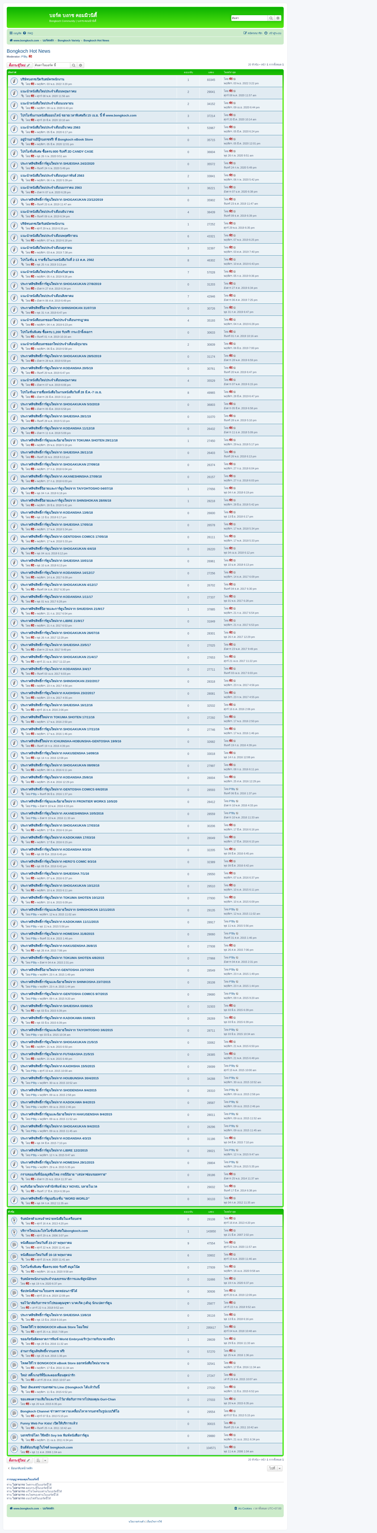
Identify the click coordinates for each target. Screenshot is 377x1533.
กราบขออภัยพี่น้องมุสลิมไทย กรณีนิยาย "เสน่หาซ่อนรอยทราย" (63, 1174)
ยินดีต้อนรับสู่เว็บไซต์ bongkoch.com (46, 1447)
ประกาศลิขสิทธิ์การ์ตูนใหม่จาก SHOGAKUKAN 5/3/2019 (60, 404)
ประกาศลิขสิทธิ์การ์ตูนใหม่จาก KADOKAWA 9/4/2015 (57, 1102)
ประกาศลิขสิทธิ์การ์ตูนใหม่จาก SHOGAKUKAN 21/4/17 (59, 657)
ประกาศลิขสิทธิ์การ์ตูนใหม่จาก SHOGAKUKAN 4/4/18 (58, 548)
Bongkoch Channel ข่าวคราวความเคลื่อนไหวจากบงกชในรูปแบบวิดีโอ (69, 1411)
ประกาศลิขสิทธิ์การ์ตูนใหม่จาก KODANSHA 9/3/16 (55, 849)
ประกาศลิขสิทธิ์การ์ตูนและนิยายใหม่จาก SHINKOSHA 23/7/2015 (65, 982)
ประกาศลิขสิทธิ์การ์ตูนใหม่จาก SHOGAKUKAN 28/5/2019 (60, 356)
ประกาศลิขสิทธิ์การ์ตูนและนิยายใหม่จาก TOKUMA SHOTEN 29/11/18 (69, 440)
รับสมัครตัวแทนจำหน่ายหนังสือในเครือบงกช (51, 1219)
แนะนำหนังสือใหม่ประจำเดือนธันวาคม (47, 211)
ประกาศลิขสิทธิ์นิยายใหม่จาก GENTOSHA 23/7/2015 (57, 970)
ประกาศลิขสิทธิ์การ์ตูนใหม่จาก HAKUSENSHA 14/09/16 (59, 753)
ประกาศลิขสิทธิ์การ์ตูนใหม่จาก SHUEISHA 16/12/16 (56, 705)
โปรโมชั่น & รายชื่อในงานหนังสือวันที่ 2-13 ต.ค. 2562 (57, 260)
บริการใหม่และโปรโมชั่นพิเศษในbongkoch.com (54, 1231)
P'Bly (24, 56)
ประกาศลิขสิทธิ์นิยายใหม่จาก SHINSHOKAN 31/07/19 (58, 308)
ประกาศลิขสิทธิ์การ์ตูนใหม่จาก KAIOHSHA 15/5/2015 (57, 1066)
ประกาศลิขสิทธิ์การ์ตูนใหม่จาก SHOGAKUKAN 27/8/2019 (60, 284)
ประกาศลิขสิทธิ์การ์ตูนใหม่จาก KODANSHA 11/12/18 (57, 428)
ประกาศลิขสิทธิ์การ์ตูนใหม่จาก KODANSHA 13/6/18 (56, 512)
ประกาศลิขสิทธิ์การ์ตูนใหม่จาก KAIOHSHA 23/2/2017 (57, 693)
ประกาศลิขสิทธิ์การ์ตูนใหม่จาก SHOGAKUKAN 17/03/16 (60, 825)
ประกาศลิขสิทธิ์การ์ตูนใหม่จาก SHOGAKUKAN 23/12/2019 (61, 199)
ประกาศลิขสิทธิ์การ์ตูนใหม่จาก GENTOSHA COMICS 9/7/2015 (64, 994)
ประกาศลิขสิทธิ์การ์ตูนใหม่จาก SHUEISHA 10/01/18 (56, 561)
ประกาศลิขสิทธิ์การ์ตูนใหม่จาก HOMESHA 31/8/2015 (57, 934)
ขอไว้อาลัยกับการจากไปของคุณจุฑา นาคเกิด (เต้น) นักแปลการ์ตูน (66, 1303)
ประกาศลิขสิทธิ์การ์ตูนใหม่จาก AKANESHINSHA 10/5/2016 (62, 813)
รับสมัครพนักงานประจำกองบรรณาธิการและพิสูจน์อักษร (58, 1279)
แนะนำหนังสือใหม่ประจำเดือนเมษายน (46, 103)
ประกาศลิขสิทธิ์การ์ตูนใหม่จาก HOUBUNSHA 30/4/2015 (59, 1078)
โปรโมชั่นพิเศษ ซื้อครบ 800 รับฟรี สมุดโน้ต (50, 1267)
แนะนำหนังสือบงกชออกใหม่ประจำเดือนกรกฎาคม (54, 320)
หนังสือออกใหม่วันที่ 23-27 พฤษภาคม (46, 1243)
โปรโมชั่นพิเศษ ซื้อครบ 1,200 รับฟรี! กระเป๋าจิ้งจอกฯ (56, 332)
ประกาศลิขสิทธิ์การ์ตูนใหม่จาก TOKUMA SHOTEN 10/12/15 (62, 897)
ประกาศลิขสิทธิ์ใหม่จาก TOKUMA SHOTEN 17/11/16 (57, 717)
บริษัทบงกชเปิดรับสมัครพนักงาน (42, 79)
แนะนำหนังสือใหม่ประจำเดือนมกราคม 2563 (51, 187)
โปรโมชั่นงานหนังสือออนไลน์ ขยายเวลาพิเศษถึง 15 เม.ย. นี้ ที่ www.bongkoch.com (78, 115)
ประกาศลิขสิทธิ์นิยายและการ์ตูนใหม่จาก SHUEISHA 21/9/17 (62, 609)
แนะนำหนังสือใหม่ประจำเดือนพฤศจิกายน (49, 236)
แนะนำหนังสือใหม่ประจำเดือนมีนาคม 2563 (50, 127)
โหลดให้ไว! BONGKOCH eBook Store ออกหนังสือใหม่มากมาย (64, 1363)
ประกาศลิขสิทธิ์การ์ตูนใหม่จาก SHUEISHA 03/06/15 (56, 1006)
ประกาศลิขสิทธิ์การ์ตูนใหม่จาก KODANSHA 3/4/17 (55, 669)
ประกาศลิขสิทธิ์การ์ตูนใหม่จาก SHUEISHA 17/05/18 (56, 524)
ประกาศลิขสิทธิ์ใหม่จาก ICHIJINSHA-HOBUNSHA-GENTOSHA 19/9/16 (70, 741)
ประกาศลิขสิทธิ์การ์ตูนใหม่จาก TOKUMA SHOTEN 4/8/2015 (62, 958)
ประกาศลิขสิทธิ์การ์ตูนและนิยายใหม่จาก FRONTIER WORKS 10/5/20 (68, 801)
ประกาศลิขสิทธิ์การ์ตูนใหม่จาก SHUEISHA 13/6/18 (55, 1315)
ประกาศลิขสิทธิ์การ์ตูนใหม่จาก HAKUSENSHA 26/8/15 (58, 946)
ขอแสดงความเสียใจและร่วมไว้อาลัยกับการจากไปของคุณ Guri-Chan (68, 1399)
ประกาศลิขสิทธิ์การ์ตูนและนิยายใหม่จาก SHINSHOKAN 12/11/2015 (67, 910)
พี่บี (30, 56)
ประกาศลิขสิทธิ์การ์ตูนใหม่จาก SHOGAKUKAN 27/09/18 (60, 464)
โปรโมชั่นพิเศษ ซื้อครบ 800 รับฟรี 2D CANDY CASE (56, 151)
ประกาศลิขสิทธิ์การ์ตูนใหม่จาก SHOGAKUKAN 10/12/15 (60, 885)
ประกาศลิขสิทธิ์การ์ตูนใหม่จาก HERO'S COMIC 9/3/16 (58, 861)
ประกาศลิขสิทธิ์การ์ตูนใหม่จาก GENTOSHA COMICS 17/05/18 (64, 536)
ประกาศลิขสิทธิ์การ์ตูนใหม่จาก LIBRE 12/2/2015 (54, 1150)
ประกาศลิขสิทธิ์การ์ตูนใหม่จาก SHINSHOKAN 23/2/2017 (60, 681)
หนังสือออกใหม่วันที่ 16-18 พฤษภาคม (46, 1255)
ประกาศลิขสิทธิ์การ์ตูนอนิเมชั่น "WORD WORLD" (54, 1198)
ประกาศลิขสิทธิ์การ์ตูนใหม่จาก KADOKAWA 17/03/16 (57, 837)
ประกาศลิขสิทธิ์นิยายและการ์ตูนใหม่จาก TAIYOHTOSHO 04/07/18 (66, 488)
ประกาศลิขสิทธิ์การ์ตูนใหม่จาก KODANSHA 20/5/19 (56, 368)
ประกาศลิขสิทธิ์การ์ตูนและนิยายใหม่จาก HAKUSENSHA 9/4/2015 (66, 1114)
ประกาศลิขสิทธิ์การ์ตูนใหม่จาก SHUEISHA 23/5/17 (55, 645)
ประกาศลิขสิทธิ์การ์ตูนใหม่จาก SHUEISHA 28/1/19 (55, 416)
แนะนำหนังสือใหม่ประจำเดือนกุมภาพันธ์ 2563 (52, 175)
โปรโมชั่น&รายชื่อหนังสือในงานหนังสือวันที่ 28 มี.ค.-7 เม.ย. (61, 392)
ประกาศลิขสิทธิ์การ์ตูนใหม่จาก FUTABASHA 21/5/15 (57, 1054)
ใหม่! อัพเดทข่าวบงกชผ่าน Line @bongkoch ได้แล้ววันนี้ (60, 1387)
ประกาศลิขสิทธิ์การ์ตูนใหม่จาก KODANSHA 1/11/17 (56, 597)
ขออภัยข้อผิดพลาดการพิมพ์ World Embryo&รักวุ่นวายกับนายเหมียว (67, 1339)
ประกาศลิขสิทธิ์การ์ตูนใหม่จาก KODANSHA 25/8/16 (56, 777)
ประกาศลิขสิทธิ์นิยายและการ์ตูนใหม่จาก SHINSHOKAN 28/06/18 (65, 500)
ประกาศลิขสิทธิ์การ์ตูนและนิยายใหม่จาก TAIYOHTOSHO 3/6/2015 (66, 1030)
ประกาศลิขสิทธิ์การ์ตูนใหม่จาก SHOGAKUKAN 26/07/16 (60, 633)
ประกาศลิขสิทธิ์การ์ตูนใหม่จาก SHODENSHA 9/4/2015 (58, 1090)
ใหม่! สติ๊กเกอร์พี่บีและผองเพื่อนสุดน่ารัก (47, 1375)
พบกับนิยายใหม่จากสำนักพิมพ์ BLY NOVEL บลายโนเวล (58, 1186)
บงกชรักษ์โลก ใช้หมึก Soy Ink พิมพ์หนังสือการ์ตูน (54, 1435)
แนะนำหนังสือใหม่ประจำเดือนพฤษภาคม (48, 91)
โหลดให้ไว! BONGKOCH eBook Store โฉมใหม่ (54, 1327)
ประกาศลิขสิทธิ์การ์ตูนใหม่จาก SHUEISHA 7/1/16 (54, 873)
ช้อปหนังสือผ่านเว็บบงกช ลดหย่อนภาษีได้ (48, 1291)
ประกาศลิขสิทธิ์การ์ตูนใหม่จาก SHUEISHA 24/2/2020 (57, 163)
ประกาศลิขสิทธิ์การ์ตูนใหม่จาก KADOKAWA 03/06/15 (57, 1018)
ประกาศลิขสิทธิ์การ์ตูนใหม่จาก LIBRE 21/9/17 (52, 621)
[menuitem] (28, 33)
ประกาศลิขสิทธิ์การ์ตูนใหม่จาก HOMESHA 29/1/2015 (57, 1162)
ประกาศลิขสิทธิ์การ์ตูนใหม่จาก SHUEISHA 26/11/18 (56, 452)
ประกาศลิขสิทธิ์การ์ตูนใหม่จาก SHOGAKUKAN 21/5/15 (59, 1042)
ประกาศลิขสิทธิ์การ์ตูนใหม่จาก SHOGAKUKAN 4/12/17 (59, 585)
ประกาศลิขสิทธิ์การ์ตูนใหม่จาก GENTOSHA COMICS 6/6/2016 (64, 789)
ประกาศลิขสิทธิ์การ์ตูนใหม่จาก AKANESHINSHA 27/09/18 (61, 476)
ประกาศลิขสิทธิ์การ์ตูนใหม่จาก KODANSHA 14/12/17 (57, 573)
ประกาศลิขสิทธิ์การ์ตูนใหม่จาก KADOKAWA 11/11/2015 (59, 922)
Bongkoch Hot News (28, 51)
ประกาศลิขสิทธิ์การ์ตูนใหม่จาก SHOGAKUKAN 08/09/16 (60, 765)
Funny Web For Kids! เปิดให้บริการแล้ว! (49, 1423)
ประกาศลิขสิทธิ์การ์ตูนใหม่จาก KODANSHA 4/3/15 (55, 1138)
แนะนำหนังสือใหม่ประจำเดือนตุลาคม (46, 248)
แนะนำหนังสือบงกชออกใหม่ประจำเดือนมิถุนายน (53, 344)
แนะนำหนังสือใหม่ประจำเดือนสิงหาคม (47, 296)
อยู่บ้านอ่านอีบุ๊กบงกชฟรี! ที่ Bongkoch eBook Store (56, 139)
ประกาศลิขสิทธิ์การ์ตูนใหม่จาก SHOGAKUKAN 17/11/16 (60, 729)
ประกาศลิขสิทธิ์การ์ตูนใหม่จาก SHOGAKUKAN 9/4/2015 (60, 1126)
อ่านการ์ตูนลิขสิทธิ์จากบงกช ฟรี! (42, 1351)
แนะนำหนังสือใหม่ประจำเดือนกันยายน (47, 272)
